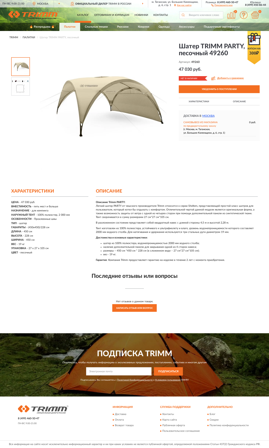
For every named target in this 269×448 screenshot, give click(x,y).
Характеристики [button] (199, 101)
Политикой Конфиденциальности (135, 380)
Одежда (164, 26)
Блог (212, 414)
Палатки (69, 26)
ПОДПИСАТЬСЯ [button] (168, 371)
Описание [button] (239, 101)
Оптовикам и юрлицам (111, 15)
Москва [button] (208, 116)
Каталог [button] (83, 15)
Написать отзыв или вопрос (134, 308)
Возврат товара (124, 425)
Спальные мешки (96, 26)
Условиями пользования (167, 380)
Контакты (160, 15)
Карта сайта (169, 420)
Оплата (119, 420)
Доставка (120, 414)
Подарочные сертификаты (222, 26)
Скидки (214, 420)
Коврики (143, 26)
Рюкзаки (123, 26)
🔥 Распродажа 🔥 (42, 26)
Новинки (141, 15)
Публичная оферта (173, 425)
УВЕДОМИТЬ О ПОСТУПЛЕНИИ (219, 89)
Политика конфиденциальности (229, 425)
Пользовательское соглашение (181, 431)
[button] (222, 5)
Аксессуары (186, 26)
